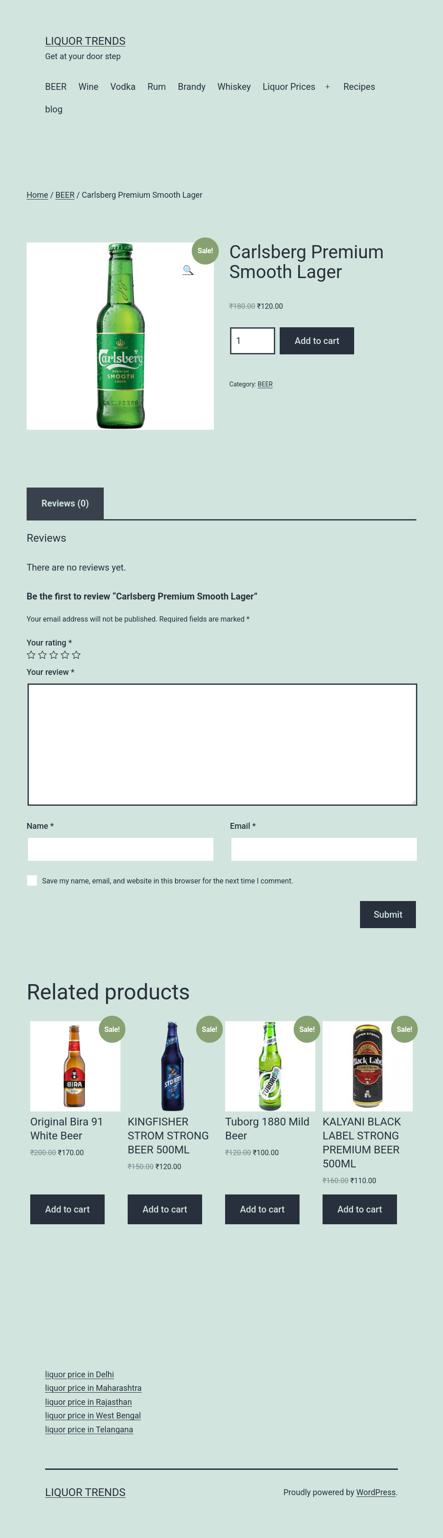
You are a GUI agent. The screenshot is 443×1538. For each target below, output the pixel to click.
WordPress (376, 1492)
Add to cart (317, 340)
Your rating (49, 642)
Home (37, 195)
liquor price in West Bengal (93, 1415)
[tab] (65, 503)
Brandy (192, 86)
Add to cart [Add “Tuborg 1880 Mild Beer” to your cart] (262, 1209)
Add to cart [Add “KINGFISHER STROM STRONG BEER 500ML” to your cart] (165, 1209)
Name (40, 826)
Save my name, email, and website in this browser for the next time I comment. (167, 881)
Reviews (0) (65, 503)
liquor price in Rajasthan (88, 1402)
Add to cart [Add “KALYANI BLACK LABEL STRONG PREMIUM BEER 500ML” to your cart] (359, 1209)
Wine (88, 86)
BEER (56, 86)
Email (243, 826)
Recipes (359, 86)
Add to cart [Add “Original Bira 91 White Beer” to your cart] (67, 1209)
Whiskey (234, 86)
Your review (50, 672)
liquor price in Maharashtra (93, 1388)
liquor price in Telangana (89, 1429)
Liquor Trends (85, 41)
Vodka (123, 86)
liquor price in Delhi (79, 1374)
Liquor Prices (289, 86)
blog (54, 109)
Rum (157, 86)
